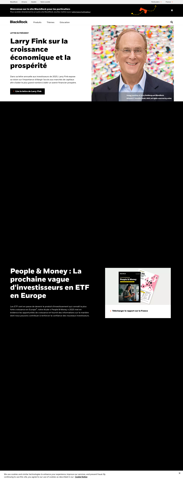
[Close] (179, 474)
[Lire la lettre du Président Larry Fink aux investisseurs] (27, 91)
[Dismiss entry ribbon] (172, 10)
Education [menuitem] (65, 22)
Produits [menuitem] (37, 22)
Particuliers (156, 2)
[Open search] (172, 22)
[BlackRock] (13, 2)
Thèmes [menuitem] (50, 22)
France (169, 2)
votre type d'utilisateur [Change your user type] (81, 12)
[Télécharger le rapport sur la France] (129, 311)
